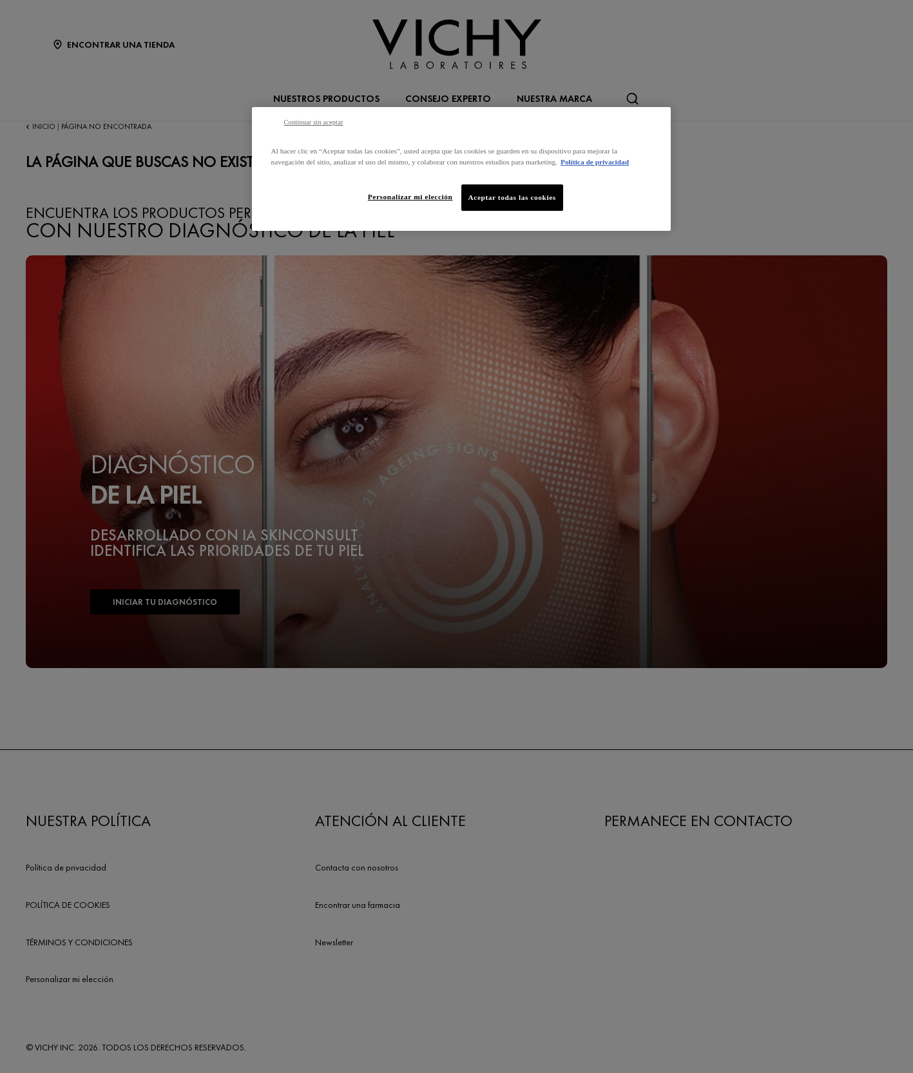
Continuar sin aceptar (313, 122)
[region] (461, 169)
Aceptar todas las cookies (512, 197)
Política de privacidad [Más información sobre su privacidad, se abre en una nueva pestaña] (595, 162)
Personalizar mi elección (410, 197)
